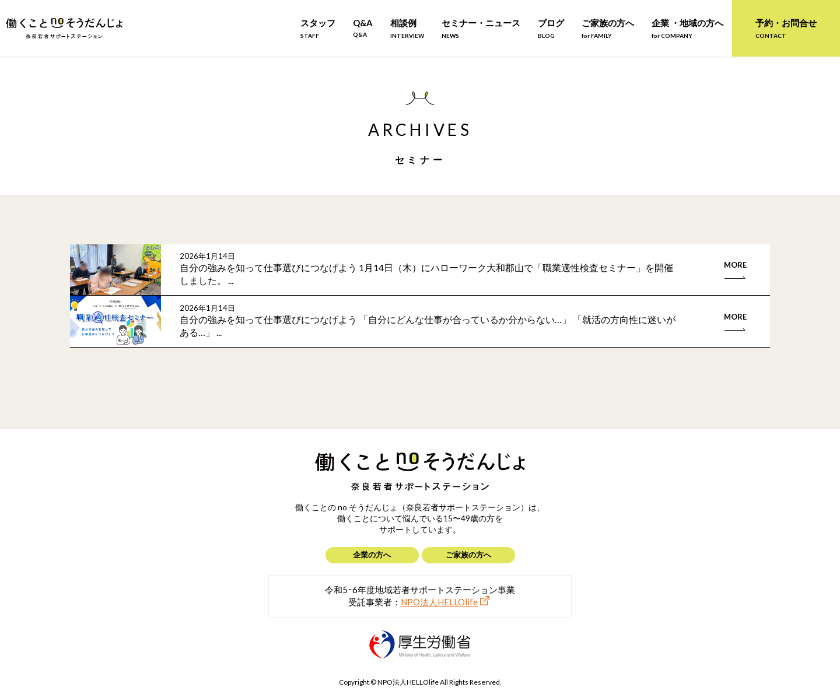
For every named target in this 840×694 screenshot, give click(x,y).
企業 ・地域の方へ (687, 28)
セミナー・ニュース (481, 28)
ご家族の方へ (608, 28)
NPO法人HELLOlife (439, 602)
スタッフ (317, 28)
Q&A (363, 27)
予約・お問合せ (786, 28)
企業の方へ (372, 554)
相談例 (407, 28)
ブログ (551, 28)
